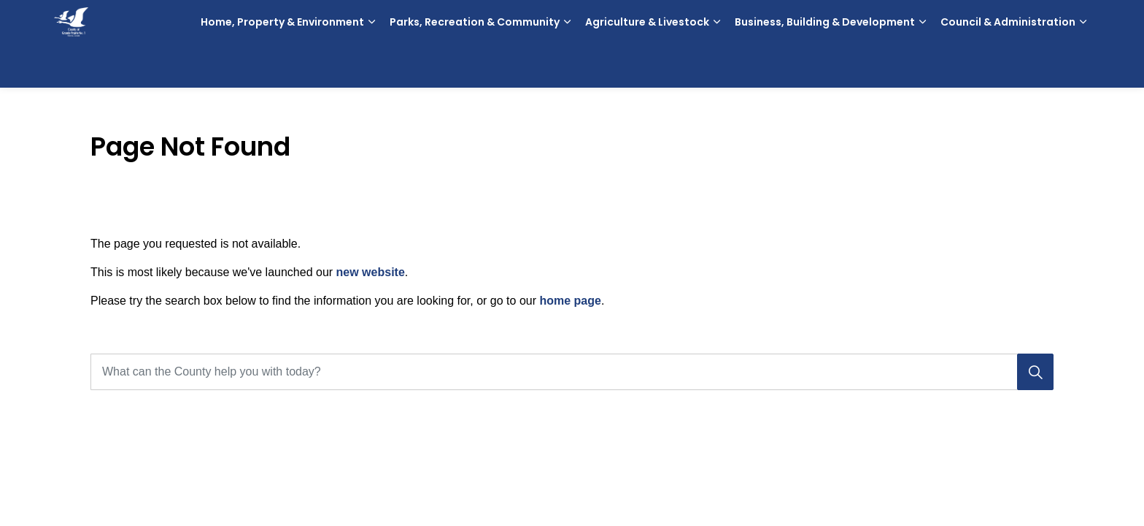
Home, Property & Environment (282, 65)
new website (370, 272)
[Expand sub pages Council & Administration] (1082, 66)
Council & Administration (1007, 65)
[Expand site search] (1075, 22)
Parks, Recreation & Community (475, 65)
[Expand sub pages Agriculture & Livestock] (716, 66)
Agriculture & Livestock (647, 65)
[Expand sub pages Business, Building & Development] (922, 66)
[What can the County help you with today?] (572, 372)
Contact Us (1022, 22)
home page (569, 300)
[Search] (1035, 372)
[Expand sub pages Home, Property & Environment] (371, 66)
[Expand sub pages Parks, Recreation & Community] (567, 66)
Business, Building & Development (825, 65)
